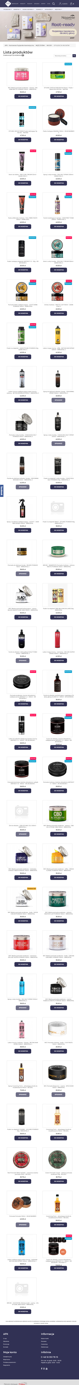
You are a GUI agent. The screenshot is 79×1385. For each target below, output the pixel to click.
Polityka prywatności (9, 1362)
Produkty (22, 3)
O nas (48, 3)
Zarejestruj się (7, 1356)
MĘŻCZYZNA (58, 9)
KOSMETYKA (17, 9)
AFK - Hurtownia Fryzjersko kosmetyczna (19, 45)
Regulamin (6, 1365)
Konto (63, 4)
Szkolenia (36, 3)
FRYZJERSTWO (8, 9)
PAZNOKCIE (39, 9)
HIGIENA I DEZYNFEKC (28, 9)
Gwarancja (44, 1344)
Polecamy (29, 3)
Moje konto (6, 1359)
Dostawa (43, 1341)
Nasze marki (45, 1338)
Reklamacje (44, 1347)
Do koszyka (23, 96)
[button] (6, 26)
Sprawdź (58, 400)
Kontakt (43, 3)
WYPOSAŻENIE (49, 9)
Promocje (6, 1344)
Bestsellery (15, 3)
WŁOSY (49, 45)
